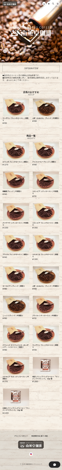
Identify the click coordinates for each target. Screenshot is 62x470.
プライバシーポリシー (21, 436)
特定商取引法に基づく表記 (39, 436)
